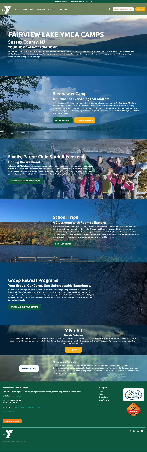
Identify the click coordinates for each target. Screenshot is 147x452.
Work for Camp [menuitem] (104, 400)
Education (52, 9)
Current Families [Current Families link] (85, 120)
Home (17, 9)
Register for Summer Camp (123, 9)
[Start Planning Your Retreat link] (24, 307)
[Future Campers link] (63, 120)
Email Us (18, 396)
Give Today (140, 9)
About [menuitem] (101, 394)
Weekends (41, 9)
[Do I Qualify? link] (73, 350)
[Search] (109, 9)
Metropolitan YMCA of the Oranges (27, 407)
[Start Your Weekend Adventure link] (25, 181)
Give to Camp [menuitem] (103, 397)
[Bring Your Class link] (63, 244)
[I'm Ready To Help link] (29, 368)
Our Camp (64, 9)
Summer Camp (28, 9)
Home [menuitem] (101, 391)
